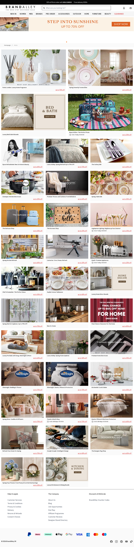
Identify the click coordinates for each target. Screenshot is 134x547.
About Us (51, 500)
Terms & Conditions (15, 503)
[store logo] (19, 8)
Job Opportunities (55, 507)
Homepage (7, 45)
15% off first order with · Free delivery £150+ (67, 2)
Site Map (51, 510)
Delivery (11, 510)
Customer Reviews (55, 517)
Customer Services (15, 500)
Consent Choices (14, 517)
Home (15, 45)
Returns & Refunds (15, 513)
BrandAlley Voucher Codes (99, 500)
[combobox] (79, 8)
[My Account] (124, 8)
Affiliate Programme (56, 513)
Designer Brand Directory (58, 520)
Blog (50, 503)
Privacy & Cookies (14, 507)
